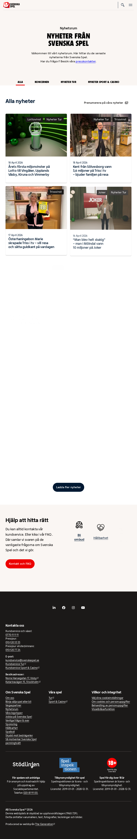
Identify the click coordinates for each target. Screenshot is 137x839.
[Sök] (123, 5)
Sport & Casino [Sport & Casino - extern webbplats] (57, 701)
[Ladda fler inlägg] (68, 487)
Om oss (10, 697)
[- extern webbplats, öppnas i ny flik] (54, 607)
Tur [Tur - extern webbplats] (50, 697)
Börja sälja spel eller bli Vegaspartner (18, 703)
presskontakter (86, 61)
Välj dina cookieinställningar (107, 697)
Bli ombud (79, 539)
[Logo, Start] (11, 5)
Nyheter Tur (68, 82)
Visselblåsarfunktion (103, 709)
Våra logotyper (14, 713)
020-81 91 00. (30, 792)
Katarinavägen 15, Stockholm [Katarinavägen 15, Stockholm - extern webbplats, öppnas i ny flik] (22, 682)
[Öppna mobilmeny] (130, 5)
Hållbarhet (12, 728)
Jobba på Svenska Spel (19, 716)
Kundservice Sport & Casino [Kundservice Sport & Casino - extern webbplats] (21, 667)
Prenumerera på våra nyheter (106, 102)
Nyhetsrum (12, 709)
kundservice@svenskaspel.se (22, 660)
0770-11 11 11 (12, 634)
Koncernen (42, 82)
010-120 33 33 (13, 642)
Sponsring (11, 724)
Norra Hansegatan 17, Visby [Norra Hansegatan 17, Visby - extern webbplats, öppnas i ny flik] (21, 678)
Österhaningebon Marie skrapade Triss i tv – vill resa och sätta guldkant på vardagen (31, 245)
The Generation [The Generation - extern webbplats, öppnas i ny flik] (44, 824)
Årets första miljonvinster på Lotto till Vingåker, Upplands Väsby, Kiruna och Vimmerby (29, 171)
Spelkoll (10, 731)
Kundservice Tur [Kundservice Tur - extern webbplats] (15, 664)
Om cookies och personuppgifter (111, 701)
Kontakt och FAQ (20, 563)
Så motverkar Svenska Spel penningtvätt (21, 741)
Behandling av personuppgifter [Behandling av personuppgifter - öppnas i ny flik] (110, 705)
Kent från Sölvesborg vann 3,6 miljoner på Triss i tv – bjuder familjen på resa (92, 171)
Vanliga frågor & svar (17, 720)
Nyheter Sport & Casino (103, 82)
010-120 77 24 (13, 650)
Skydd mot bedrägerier (19, 735)
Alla (20, 82)
